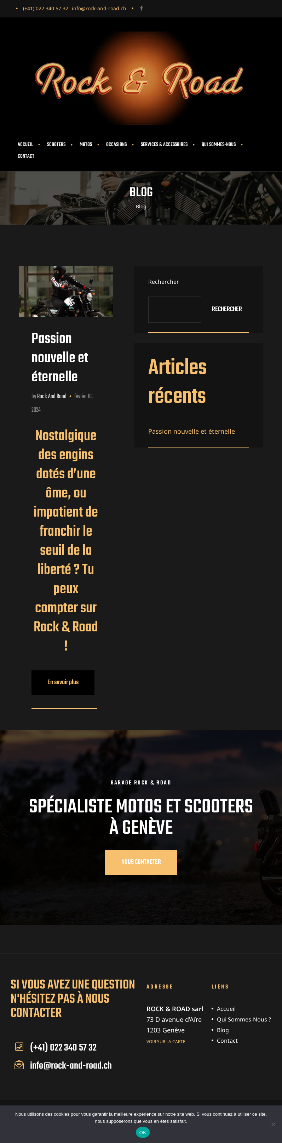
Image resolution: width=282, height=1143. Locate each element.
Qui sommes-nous (219, 145)
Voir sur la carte (165, 1041)
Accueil (25, 145)
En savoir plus (70, 678)
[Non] (273, 1124)
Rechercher (163, 282)
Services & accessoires (164, 145)
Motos (86, 145)
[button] (141, 862)
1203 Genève (165, 1030)
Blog (223, 1030)
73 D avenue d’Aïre (174, 1019)
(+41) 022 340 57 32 (45, 8)
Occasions (116, 145)
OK (142, 1132)
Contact (26, 156)
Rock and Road (52, 397)
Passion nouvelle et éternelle (59, 358)
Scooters (56, 145)
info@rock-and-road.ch (99, 8)
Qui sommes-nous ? (244, 1019)
